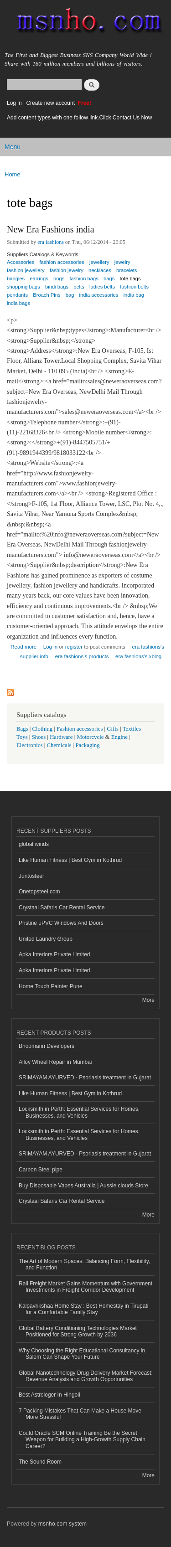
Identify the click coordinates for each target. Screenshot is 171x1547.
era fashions (50, 242)
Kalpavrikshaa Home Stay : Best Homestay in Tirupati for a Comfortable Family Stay (83, 1309)
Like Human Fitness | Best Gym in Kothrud (70, 860)
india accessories (99, 295)
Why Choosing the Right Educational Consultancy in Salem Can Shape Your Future (82, 1353)
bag (70, 295)
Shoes (39, 737)
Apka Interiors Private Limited (54, 954)
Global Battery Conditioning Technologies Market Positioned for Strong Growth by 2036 (78, 1331)
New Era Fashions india (50, 229)
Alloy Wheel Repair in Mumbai (55, 1062)
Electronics (29, 745)
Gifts (113, 729)
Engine (119, 737)
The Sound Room (40, 1462)
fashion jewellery (26, 270)
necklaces (99, 270)
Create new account (51, 103)
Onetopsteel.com (39, 891)
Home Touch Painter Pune (51, 986)
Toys (22, 737)
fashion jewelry (66, 270)
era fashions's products (82, 656)
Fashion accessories (80, 729)
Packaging (87, 745)
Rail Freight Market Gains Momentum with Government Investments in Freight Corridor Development (85, 1286)
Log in (14, 103)
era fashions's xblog (138, 656)
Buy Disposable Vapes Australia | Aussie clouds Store (83, 1185)
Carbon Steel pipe (40, 1169)
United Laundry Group (46, 939)
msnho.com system (62, 1524)
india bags (18, 303)
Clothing (42, 729)
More (148, 1000)
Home (13, 174)
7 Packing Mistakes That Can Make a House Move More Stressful (80, 1414)
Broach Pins (46, 295)
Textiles (132, 729)
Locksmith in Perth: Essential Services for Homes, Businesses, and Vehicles (79, 1112)
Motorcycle (90, 737)
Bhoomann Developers (46, 1046)
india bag (134, 295)
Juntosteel (31, 876)
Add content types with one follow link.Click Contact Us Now (79, 117)
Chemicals (60, 745)
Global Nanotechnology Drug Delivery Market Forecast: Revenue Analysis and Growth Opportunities (86, 1376)
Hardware (61, 737)
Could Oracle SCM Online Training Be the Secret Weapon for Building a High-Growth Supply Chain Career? (82, 1439)
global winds (34, 844)
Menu (13, 146)
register (74, 647)
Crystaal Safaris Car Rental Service (62, 907)
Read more (23, 646)
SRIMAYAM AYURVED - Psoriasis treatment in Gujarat (85, 1077)
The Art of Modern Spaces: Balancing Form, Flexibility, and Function (84, 1264)
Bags (22, 729)
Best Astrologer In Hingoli (49, 1395)
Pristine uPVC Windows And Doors (61, 923)
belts (78, 286)
